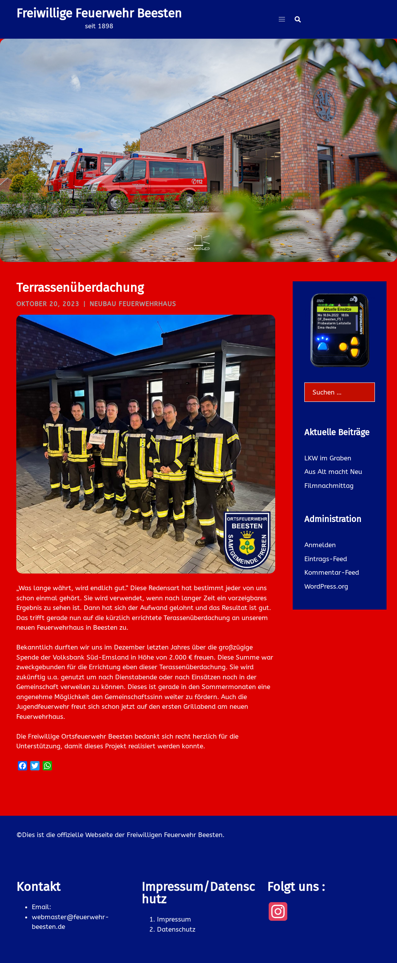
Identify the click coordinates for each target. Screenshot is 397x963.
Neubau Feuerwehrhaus (133, 304)
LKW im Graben (327, 458)
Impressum (174, 919)
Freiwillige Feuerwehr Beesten (99, 13)
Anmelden (320, 545)
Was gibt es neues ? (198, 179)
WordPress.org (326, 586)
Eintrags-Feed (325, 559)
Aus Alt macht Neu (333, 471)
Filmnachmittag (329, 485)
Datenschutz (176, 929)
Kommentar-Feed (331, 572)
